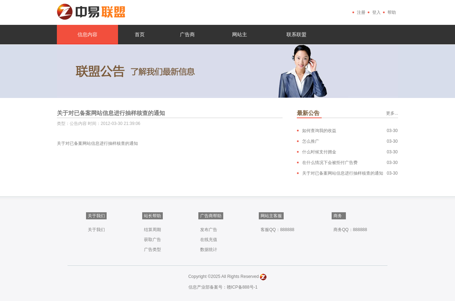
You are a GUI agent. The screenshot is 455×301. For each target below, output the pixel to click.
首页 (140, 34)
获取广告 (152, 239)
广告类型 (152, 249)
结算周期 (152, 229)
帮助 (391, 12)
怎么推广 (310, 141)
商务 (337, 215)
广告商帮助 (210, 215)
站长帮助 (152, 215)
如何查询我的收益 (319, 130)
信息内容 (87, 34)
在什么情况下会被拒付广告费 (330, 162)
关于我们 (96, 215)
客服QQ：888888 (277, 229)
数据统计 (208, 249)
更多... (392, 113)
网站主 (239, 34)
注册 (361, 12)
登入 (376, 12)
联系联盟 (296, 34)
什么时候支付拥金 (319, 151)
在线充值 (208, 239)
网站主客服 (271, 215)
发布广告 (208, 229)
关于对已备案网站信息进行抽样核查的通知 (342, 173)
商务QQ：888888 (350, 229)
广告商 (187, 34)
